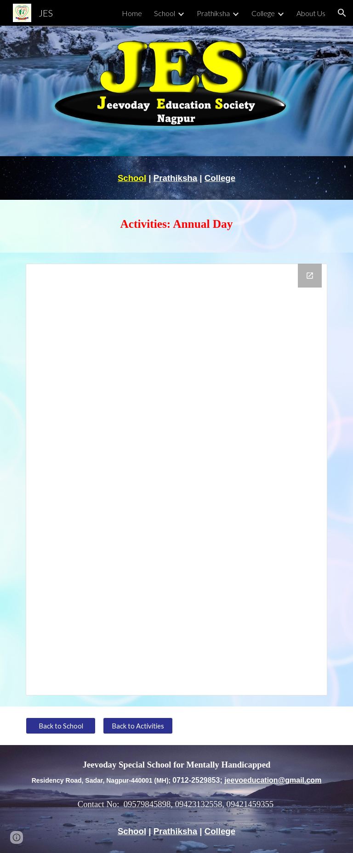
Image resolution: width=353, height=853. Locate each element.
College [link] (263, 13)
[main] (176, 178)
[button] (342, 13)
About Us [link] (310, 13)
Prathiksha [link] (213, 13)
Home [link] (132, 13)
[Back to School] (60, 725)
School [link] (164, 13)
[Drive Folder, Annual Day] (176, 479)
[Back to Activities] (137, 725)
